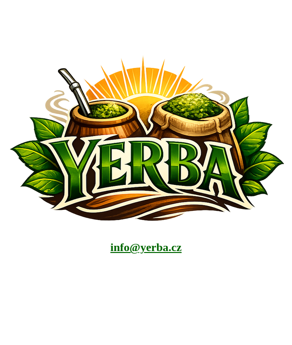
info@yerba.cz (146, 247)
